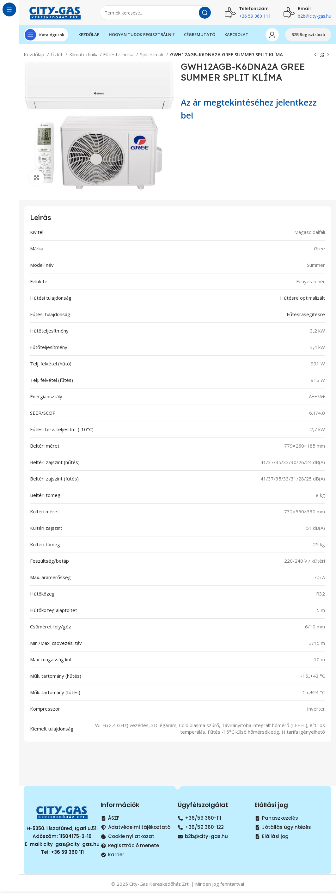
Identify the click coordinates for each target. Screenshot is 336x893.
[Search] (156, 12)
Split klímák (152, 54)
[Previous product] (315, 55)
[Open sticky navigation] (46, 34)
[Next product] (328, 55)
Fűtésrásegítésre (306, 314)
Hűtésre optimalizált (302, 298)
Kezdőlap (35, 54)
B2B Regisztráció (308, 34)
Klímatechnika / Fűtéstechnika (102, 54)
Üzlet (57, 54)
